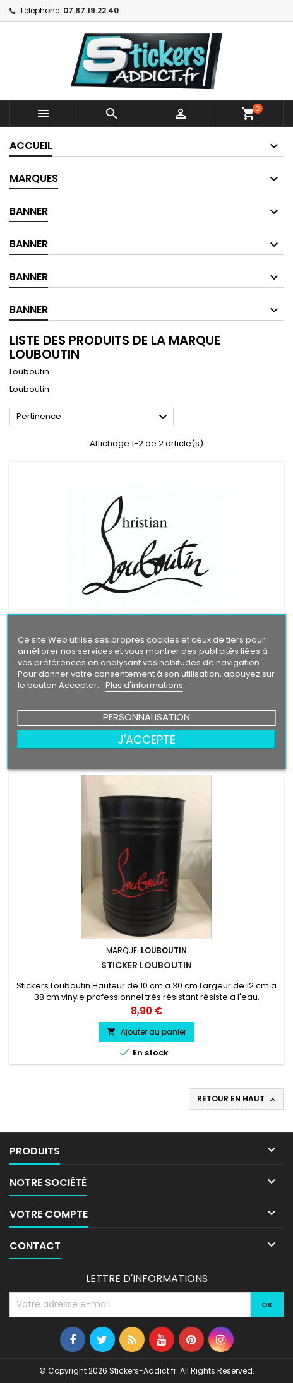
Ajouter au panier (146, 1031)
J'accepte (146, 739)
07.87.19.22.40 (91, 10)
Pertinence (93, 417)
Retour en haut (237, 1099)
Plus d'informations (144, 685)
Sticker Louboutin (146, 965)
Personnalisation (146, 716)
